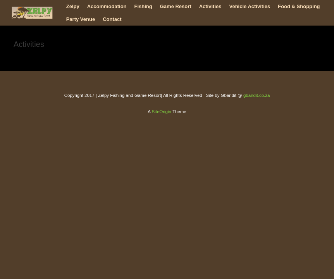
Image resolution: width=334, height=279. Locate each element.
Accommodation (107, 6)
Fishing (143, 6)
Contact (112, 19)
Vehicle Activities (249, 6)
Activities (210, 6)
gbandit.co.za (256, 95)
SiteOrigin (161, 111)
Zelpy (72, 6)
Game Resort (175, 6)
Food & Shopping (299, 6)
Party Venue (80, 19)
